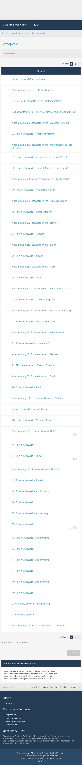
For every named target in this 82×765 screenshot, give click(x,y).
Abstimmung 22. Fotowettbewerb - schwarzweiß (38, 332)
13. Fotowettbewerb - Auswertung (30, 513)
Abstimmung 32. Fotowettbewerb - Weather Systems (40, 122)
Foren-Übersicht (8, 687)
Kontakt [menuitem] (9, 703)
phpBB (31, 753)
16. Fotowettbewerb (23, 444)
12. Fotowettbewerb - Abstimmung (30, 537)
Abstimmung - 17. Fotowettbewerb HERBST (35, 431)
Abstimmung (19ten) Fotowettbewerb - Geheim (37, 398)
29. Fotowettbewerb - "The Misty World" (33, 190)
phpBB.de (54, 755)
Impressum (11, 714)
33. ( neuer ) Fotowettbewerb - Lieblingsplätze (36, 101)
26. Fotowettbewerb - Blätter (27, 255)
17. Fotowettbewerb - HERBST (28, 455)
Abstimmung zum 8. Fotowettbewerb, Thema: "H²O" (40, 625)
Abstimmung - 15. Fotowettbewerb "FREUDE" (36, 469)
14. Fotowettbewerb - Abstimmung (30, 491)
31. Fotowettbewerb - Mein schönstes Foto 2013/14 (39, 157)
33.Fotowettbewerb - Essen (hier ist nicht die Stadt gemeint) (44, 111)
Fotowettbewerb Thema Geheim (29, 409)
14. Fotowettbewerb (23, 502)
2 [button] (75, 64)
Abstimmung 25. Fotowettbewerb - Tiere (33, 266)
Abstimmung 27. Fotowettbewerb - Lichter (35, 222)
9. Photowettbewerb (23, 614)
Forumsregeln (10, 53)
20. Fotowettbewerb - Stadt (26, 387)
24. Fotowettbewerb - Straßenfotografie (33, 299)
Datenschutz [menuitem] (11, 724)
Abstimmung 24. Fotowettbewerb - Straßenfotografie (40, 288)
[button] (79, 64)
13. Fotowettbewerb (23, 524)
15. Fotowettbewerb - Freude (27, 480)
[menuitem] (14, 25)
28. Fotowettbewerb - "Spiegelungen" (32, 211)
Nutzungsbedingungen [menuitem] (16, 721)
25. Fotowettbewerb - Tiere (26, 277)
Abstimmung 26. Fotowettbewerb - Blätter (34, 244)
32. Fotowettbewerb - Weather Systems (33, 133)
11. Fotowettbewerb (23, 570)
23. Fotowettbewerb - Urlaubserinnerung (34, 321)
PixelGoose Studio (53, 758)
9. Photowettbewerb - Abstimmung (31, 603)
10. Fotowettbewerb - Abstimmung (30, 581)
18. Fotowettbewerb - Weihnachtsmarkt (33, 420)
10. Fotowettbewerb (23, 592)
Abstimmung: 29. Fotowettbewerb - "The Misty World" (41, 179)
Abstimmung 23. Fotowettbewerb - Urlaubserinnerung (41, 310)
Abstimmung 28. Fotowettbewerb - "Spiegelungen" (39, 200)
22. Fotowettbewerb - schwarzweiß (30, 343)
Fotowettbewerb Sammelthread (29, 79)
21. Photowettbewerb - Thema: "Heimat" (34, 365)
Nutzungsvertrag (13, 718)
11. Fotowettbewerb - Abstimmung (30, 559)
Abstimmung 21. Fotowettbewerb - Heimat (35, 354)
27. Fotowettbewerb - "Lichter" (28, 233)
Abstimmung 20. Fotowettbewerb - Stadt (34, 376)
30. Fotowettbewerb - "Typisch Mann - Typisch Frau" (40, 168)
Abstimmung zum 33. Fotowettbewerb (32, 90)
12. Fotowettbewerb (23, 548)
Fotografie (9, 44)
